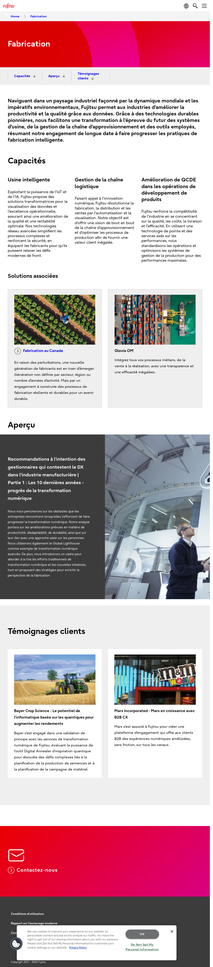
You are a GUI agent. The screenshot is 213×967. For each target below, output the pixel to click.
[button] (16, 943)
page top (203, 897)
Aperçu (54, 76)
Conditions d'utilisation (27, 914)
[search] (195, 5)
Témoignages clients (88, 76)
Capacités (22, 76)
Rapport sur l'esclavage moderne (34, 923)
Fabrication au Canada (38, 351)
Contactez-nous (33, 870)
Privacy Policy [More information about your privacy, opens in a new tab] (78, 947)
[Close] (171, 931)
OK (142, 934)
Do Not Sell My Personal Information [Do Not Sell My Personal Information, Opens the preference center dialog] (142, 947)
